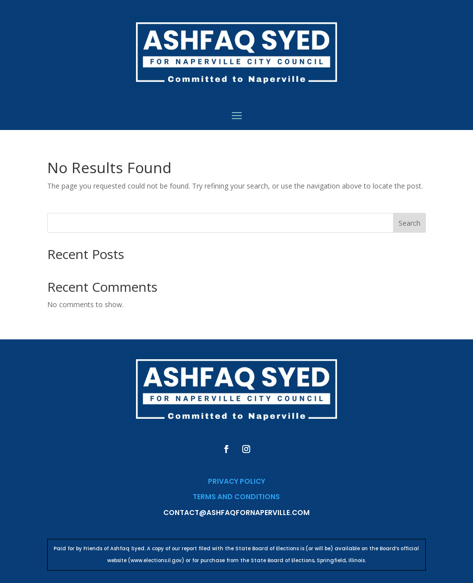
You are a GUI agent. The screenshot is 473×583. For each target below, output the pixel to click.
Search (409, 223)
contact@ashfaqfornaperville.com (236, 513)
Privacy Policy (236, 481)
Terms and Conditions (236, 497)
